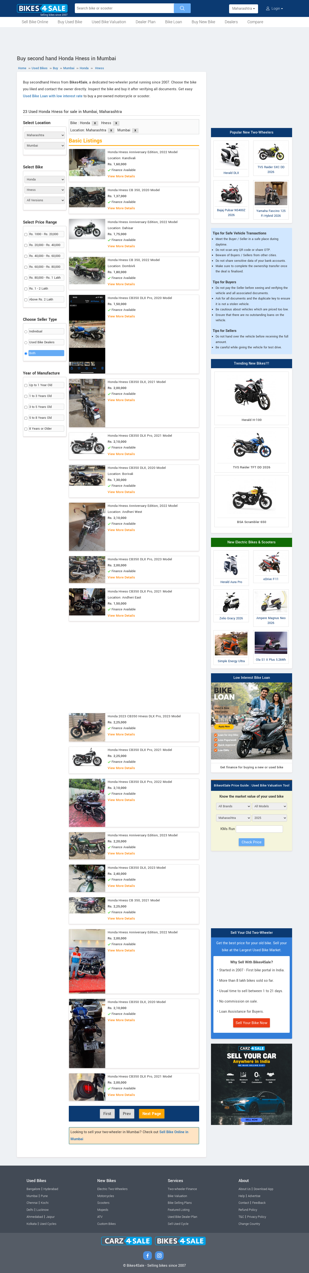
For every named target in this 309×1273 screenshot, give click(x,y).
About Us (245, 1189)
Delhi (30, 1210)
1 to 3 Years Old (40, 396)
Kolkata (32, 1224)
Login (274, 8)
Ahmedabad (35, 1217)
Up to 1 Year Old (40, 385)
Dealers (231, 22)
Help (242, 1196)
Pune (44, 1196)
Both (32, 353)
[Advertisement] (154, 40)
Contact (244, 1203)
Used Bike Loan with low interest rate (53, 96)
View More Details (121, 176)
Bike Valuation (177, 1196)
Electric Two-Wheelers (112, 1189)
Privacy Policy (256, 1217)
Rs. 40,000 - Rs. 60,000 (44, 256)
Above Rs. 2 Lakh (41, 299)
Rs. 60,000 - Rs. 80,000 (44, 267)
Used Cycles (48, 1224)
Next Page (151, 1113)
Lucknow (42, 1210)
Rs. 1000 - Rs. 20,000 (43, 234)
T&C (241, 1217)
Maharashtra (243, 8)
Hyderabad (50, 1189)
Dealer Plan (145, 22)
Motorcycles (105, 1196)
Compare (255, 22)
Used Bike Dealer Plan (182, 1217)
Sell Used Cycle (178, 1224)
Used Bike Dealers (42, 342)
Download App (263, 1189)
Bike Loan (173, 22)
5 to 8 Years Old (40, 418)
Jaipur (50, 1217)
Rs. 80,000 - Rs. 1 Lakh (45, 278)
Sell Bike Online (35, 22)
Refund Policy (248, 1210)
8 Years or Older (40, 429)
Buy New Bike (203, 22)
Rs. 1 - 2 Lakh (38, 288)
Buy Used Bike (70, 22)
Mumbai (32, 1196)
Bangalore (33, 1189)
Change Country (249, 1224)
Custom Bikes (106, 1224)
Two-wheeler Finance (182, 1189)
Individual (35, 331)
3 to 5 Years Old (40, 407)
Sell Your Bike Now (251, 1023)
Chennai (32, 1203)
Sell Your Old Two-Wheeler (252, 932)
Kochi (45, 1203)
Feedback (259, 1203)
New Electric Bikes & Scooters (251, 542)
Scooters (103, 1203)
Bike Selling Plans (180, 1203)
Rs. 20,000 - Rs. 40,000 (44, 245)
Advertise (254, 1196)
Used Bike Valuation (109, 22)
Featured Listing (179, 1210)
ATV (100, 1217)
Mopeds (102, 1210)
